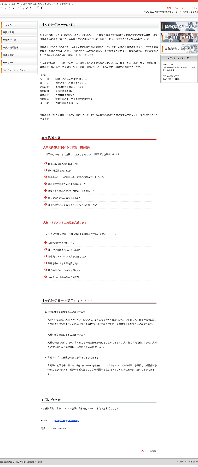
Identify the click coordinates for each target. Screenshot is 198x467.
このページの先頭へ (149, 451)
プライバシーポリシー (188, 462)
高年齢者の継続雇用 (179, 49)
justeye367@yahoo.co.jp (66, 420)
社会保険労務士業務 (179, 26)
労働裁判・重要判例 (179, 38)
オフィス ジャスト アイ (34, 10)
